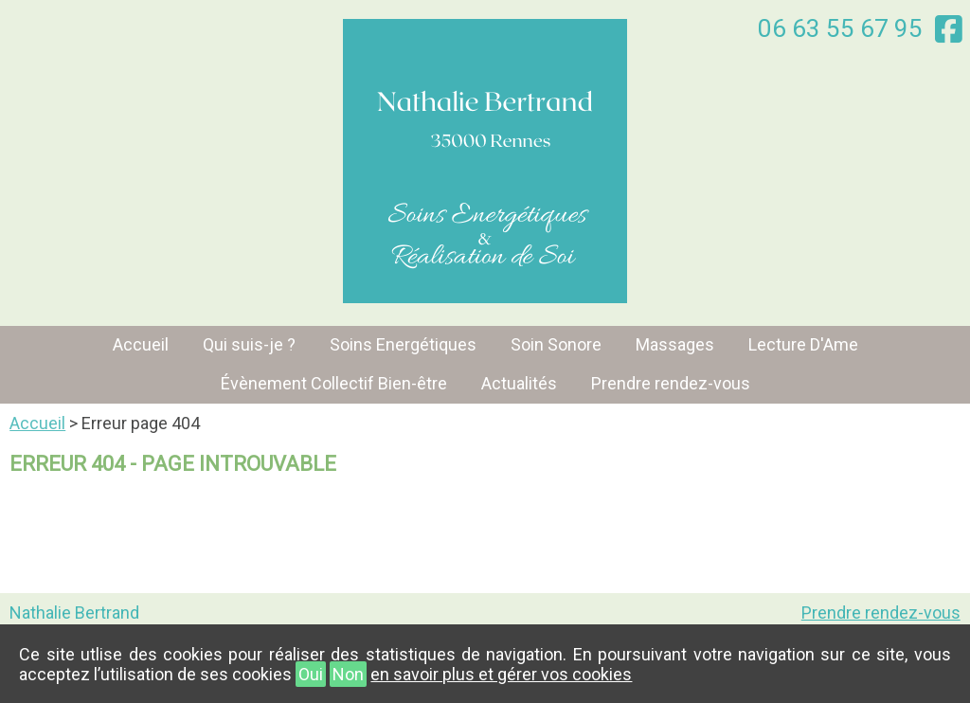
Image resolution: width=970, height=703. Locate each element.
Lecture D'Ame (803, 344)
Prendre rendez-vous (670, 383)
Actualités (519, 383)
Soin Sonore (556, 344)
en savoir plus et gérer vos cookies (501, 674)
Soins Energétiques (403, 344)
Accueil (141, 344)
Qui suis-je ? (249, 344)
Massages (675, 344)
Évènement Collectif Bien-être (334, 383)
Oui (310, 674)
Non (348, 674)
